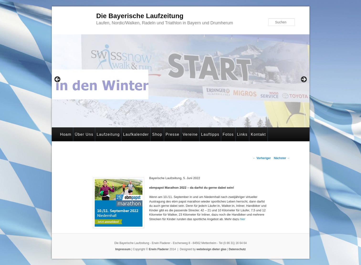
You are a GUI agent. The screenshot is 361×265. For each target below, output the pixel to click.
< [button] (57, 79)
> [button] (303, 79)
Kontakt (258, 134)
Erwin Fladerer (159, 249)
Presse (172, 134)
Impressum (123, 249)
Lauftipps (210, 134)
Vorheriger (262, 158)
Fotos (228, 134)
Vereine (190, 134)
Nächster (282, 158)
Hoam (66, 134)
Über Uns (84, 134)
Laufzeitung (108, 134)
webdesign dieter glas (211, 249)
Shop (157, 134)
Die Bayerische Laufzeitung (139, 16)
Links (242, 134)
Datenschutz (237, 249)
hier (242, 219)
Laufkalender (136, 134)
